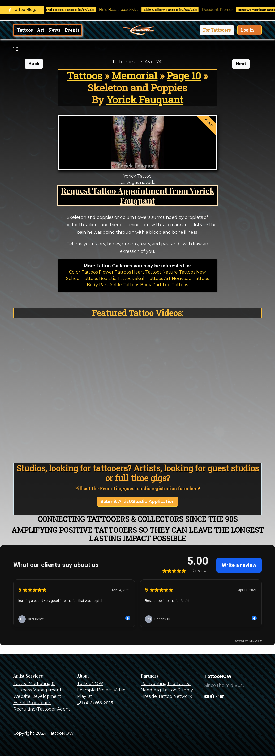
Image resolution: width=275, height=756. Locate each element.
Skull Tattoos (149, 278)
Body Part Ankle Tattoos (113, 284)
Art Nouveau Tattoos (186, 278)
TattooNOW (90, 683)
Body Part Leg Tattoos (164, 284)
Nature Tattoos (178, 272)
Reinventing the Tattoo (166, 683)
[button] (217, 30)
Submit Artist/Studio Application (137, 501)
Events (72, 30)
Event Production (32, 702)
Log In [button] (248, 30)
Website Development (37, 696)
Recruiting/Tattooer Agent (41, 709)
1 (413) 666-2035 (95, 702)
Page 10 (184, 75)
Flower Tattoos (115, 272)
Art (40, 30)
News (54, 30)
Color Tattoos (83, 272)
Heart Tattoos (146, 272)
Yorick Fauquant (144, 99)
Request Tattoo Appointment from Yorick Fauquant (137, 195)
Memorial (134, 75)
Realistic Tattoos (116, 278)
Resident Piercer (221, 9)
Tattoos (25, 30)
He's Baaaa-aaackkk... (122, 9)
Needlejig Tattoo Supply (167, 689)
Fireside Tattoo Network (166, 696)
